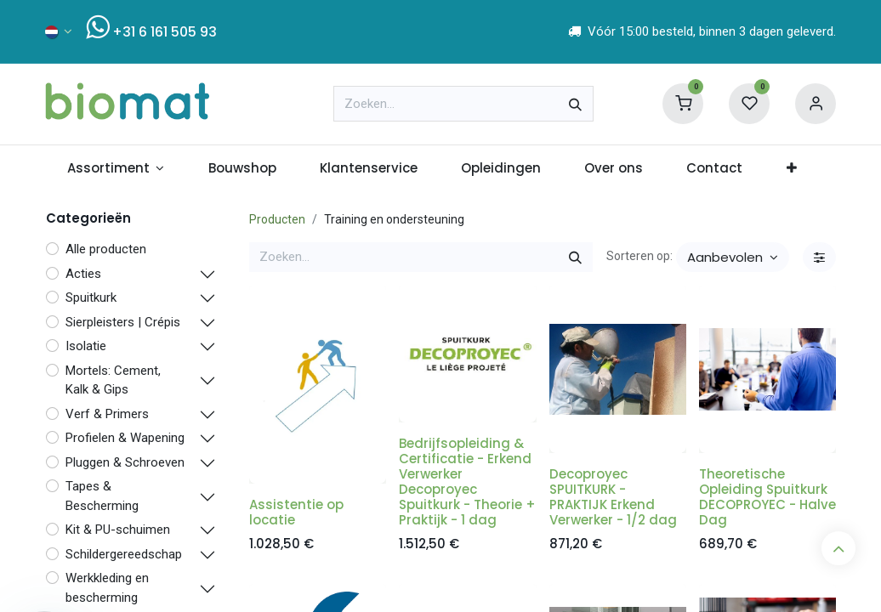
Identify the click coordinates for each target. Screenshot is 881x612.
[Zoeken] (575, 104)
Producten (277, 219)
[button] (732, 257)
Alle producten (105, 249)
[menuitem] (115, 168)
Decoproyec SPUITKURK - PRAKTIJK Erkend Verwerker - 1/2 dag (613, 497)
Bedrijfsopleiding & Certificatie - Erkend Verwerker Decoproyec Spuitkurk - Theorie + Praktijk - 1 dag (467, 481)
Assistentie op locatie (296, 512)
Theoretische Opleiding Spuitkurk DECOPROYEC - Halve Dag (767, 497)
